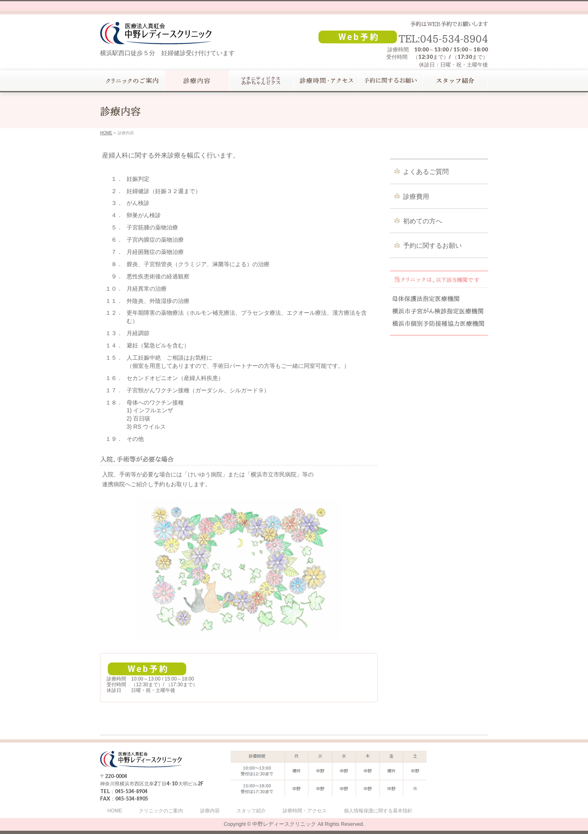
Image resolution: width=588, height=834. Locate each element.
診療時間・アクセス (305, 811)
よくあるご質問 (426, 171)
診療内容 (210, 811)
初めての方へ (422, 221)
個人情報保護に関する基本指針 (378, 811)
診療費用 (416, 196)
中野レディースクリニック (284, 824)
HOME (114, 811)
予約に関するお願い (432, 245)
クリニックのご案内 (161, 811)
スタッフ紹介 (251, 811)
